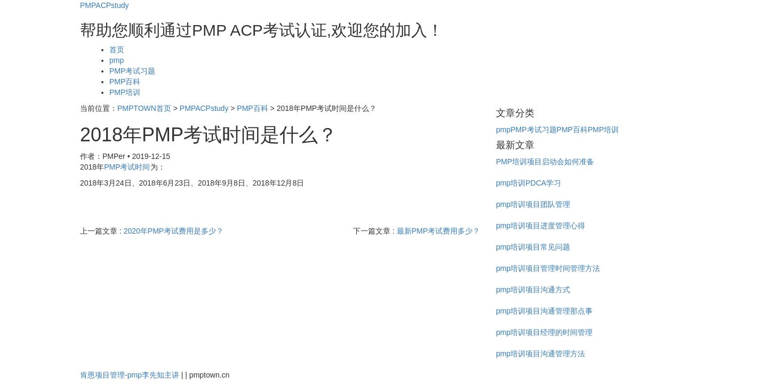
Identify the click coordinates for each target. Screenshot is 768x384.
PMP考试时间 (127, 167)
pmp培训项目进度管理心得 (540, 225)
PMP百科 (124, 81)
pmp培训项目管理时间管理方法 (548, 268)
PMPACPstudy (104, 5)
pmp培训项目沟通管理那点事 (544, 311)
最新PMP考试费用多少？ (438, 231)
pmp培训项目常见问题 (533, 247)
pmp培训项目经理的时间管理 (544, 332)
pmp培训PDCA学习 (528, 183)
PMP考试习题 (132, 71)
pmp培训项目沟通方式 (533, 289)
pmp (116, 60)
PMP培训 (124, 92)
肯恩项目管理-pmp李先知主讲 (129, 375)
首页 (116, 49)
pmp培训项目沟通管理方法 (540, 353)
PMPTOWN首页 (144, 108)
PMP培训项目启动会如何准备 (545, 161)
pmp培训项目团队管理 (533, 204)
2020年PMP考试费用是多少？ (173, 231)
